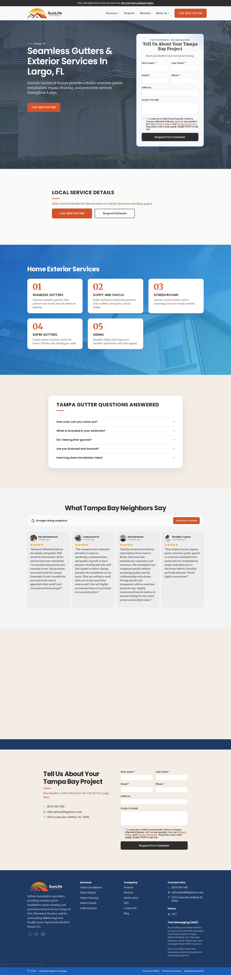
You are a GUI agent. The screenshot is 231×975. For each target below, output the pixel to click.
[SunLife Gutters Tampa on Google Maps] (43, 934)
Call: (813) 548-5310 (190, 13)
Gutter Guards (88, 903)
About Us (162, 13)
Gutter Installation (91, 887)
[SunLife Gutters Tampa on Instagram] (36, 934)
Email (146, 75)
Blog (126, 913)
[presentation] (21, 969)
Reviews (145, 13)
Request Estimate (115, 213)
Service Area (131, 897)
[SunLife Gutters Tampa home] (44, 13)
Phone (176, 75)
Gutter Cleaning (89, 897)
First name (149, 63)
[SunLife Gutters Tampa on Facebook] (29, 934)
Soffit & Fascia (88, 908)
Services (112, 13)
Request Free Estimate (170, 137)
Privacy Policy (163, 124)
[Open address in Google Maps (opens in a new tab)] (76, 817)
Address (146, 87)
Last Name (178, 63)
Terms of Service (187, 124)
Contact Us (130, 908)
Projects (129, 13)
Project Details (150, 99)
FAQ (126, 903)
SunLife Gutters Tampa (53, 971)
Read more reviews (186, 520)
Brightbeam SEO (194, 971)
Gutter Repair (88, 892)
